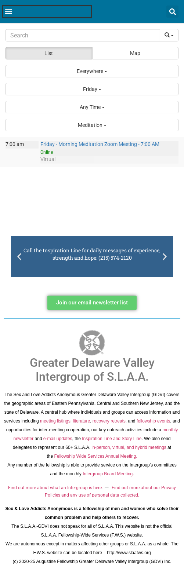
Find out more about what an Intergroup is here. (55, 487)
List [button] (48, 53)
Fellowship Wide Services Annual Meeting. (95, 456)
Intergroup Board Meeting (108, 473)
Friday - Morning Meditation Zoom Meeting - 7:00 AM (99, 144)
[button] (92, 71)
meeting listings (55, 421)
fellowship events (153, 421)
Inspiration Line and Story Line (111, 438)
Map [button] (135, 53)
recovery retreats (109, 421)
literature (81, 421)
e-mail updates (57, 438)
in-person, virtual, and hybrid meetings (128, 447)
